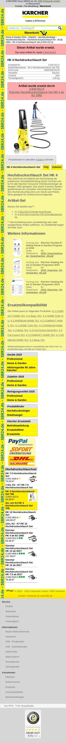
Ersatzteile (13, 434)
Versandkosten (12, 662)
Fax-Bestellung (31, 6)
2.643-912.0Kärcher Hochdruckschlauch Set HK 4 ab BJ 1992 (36, 92)
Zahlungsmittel (12, 667)
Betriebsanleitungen (14, 697)
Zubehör (32, 37)
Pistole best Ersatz (41, 211)
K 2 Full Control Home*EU (43, 330)
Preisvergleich (12, 621)
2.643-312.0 (21, 500)
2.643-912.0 (21, 536)
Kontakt (18, 6)
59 (35, 267)
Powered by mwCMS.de (39, 595)
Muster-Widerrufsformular (17, 631)
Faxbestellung (12, 616)
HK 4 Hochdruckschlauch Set (23, 167)
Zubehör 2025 (15, 376)
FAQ (46, 167)
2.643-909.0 (21, 555)
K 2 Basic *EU (33, 316)
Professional (15, 358)
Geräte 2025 (14, 354)
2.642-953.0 (21, 519)
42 (35, 286)
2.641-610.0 (24, 211)
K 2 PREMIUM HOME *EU (25, 320)
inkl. (6, 706)
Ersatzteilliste (15, 429)
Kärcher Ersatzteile (19, 421)
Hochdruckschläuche (15, 39)
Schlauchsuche (12, 682)
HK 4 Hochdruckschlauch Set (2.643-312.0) (32, 42)
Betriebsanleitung (18, 425)
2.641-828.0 (21, 480)
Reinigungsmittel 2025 (21, 391)
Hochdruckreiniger (46, 37)
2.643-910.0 (21, 575)
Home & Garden (17, 363)
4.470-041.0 (24, 214)
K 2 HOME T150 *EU (26, 325)
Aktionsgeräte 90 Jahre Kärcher (21, 369)
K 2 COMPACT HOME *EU (40, 335)
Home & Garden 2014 (16, 37)
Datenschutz (11, 651)
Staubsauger (15, 415)
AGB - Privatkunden (14, 641)
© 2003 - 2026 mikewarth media (27, 591)
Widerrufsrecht (12, 657)
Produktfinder (15, 406)
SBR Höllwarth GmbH (49, 1)
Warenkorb (45, 6)
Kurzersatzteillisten (14, 692)
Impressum (10, 636)
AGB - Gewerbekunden (16, 647)
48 (35, 247)
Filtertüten (10, 677)
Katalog (40, 159)
